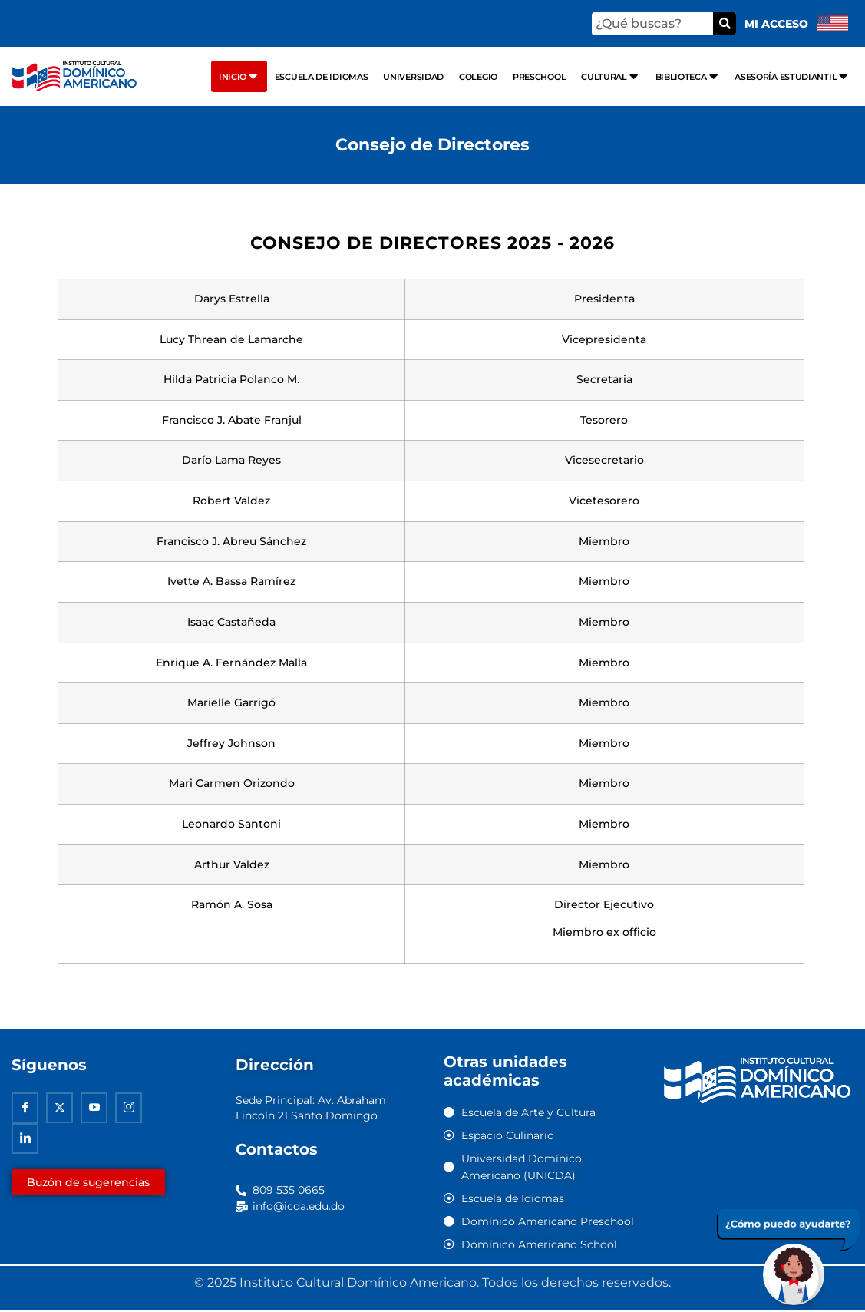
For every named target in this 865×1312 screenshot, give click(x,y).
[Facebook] (25, 1108)
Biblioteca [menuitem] (687, 76)
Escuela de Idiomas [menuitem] (321, 76)
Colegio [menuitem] (478, 76)
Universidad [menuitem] (413, 76)
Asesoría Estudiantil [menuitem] (792, 76)
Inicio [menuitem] (239, 76)
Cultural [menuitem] (610, 76)
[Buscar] (724, 23)
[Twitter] (59, 1108)
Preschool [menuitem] (539, 76)
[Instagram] (128, 1108)
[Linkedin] (25, 1139)
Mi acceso (776, 24)
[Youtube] (94, 1108)
